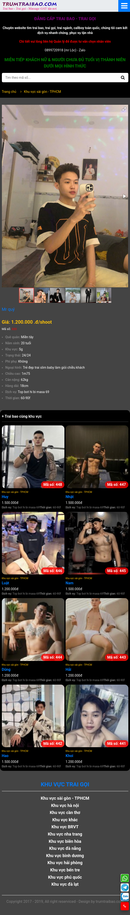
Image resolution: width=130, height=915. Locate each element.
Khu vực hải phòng (65, 862)
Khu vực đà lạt (65, 884)
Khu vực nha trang (65, 834)
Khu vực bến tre (65, 869)
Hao (5, 756)
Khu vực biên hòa (65, 841)
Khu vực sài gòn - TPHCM (15, 492)
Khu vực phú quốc (65, 877)
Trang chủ (9, 92)
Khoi (69, 756)
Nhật (70, 497)
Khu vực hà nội (65, 805)
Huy (5, 497)
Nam (70, 583)
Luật (5, 583)
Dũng (6, 669)
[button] (124, 109)
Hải (68, 669)
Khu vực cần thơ (65, 812)
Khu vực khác (65, 819)
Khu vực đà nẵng (65, 848)
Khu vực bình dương (65, 855)
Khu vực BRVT (65, 826)
